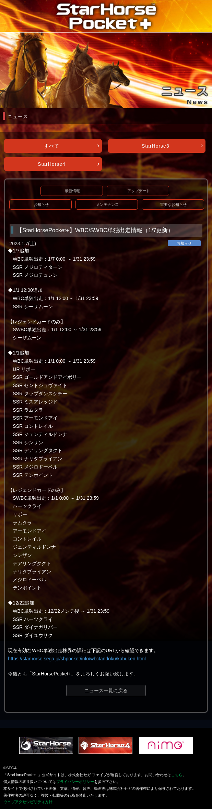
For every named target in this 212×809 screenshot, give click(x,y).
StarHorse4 (52, 164)
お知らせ (41, 204)
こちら (176, 775)
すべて (51, 146)
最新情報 (72, 191)
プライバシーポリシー (75, 782)
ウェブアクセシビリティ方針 (27, 802)
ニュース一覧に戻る (106, 690)
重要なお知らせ (173, 204)
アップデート (138, 191)
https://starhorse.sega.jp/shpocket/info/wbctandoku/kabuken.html (77, 658)
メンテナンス (107, 204)
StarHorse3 (155, 146)
